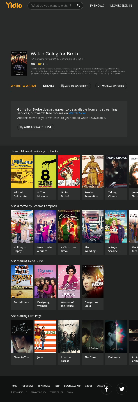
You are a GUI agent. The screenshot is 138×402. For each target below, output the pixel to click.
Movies (115, 6)
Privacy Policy (38, 392)
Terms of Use (56, 392)
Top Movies (44, 386)
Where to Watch (23, 86)
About (88, 386)
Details (48, 86)
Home (14, 386)
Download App (72, 386)
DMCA (70, 392)
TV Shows (97, 6)
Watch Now (77, 113)
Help (57, 386)
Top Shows (27, 386)
